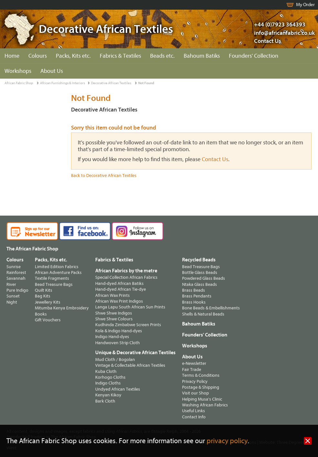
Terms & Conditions (201, 375)
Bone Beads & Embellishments (211, 308)
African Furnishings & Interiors (62, 83)
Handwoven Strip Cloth (117, 342)
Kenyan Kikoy (108, 395)
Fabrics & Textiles (120, 56)
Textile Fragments (52, 278)
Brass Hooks (194, 302)
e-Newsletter (194, 363)
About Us (51, 71)
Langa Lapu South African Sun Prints (130, 307)
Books (41, 314)
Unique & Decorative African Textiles (135, 352)
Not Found (146, 83)
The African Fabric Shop (32, 249)
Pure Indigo (17, 290)
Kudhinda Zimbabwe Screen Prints (128, 324)
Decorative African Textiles (111, 83)
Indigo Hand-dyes (112, 336)
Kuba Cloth (106, 371)
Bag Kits (42, 296)
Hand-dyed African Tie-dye (120, 289)
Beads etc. (162, 56)
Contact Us (267, 41)
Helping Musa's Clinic (202, 399)
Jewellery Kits (47, 302)
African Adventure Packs (58, 272)
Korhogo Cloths (110, 377)
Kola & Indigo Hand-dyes (118, 331)
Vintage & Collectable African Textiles (130, 365)
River (11, 284)
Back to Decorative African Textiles (104, 175)
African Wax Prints (112, 295)
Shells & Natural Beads (203, 314)
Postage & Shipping (200, 387)
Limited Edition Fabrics (56, 266)
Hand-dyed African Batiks (119, 283)
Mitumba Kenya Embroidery (62, 308)
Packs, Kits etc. (73, 56)
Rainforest (16, 272)
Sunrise (13, 266)
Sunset (13, 296)
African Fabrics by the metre (126, 271)
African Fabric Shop (19, 83)
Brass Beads (193, 290)
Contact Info (194, 417)
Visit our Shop (195, 393)
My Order (305, 4)
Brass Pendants (196, 296)
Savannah (16, 278)
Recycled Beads (199, 260)
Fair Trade (191, 369)
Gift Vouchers (48, 320)
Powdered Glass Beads (203, 278)
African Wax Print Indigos (119, 301)
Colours (37, 56)
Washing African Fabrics (205, 405)
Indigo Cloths (108, 383)
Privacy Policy (195, 381)
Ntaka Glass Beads (199, 284)
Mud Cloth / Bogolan (115, 359)
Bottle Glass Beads (199, 272)
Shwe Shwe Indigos (113, 313)
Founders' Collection (253, 56)
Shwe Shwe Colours (114, 319)
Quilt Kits (43, 290)
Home (12, 56)
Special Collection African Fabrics (126, 277)
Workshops (18, 71)
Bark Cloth (105, 401)
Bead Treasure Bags (54, 284)
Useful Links (193, 410)
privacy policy (227, 441)
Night (11, 302)
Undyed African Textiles (117, 389)
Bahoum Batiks (202, 56)
